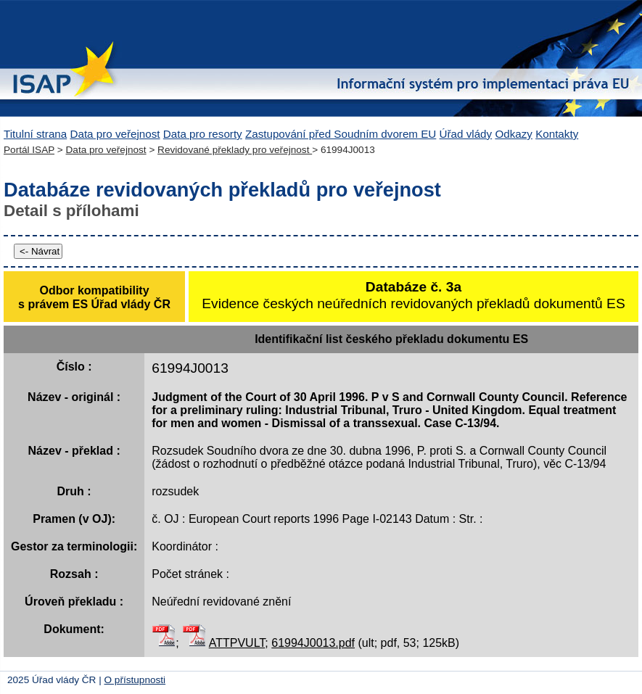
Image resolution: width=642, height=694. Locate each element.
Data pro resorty (202, 134)
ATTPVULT (237, 643)
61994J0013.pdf (313, 643)
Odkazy (513, 134)
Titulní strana (35, 134)
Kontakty (556, 134)
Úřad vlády (466, 134)
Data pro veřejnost (115, 134)
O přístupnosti (135, 679)
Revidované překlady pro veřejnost (234, 149)
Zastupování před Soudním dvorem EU (340, 134)
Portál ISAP (29, 149)
